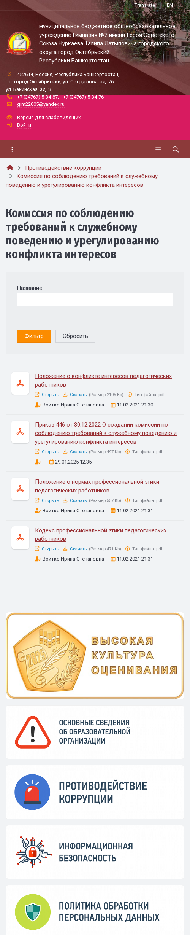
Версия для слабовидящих (49, 117)
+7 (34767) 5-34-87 (37, 97)
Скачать (78, 394)
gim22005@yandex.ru (41, 104)
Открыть (50, 394)
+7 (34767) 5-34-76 (83, 97)
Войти (24, 125)
